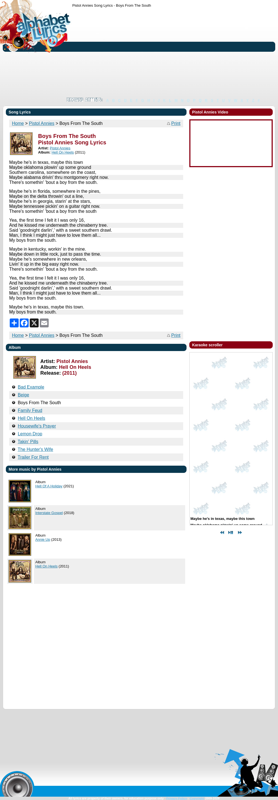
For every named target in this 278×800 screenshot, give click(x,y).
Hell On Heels (62, 152)
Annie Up (42, 539)
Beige (23, 394)
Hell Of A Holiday (49, 486)
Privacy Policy (176, 798)
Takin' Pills (28, 441)
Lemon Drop (30, 433)
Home (18, 123)
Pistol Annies (41, 123)
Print (175, 123)
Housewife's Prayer (37, 426)
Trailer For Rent (33, 457)
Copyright (197, 798)
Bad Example (31, 387)
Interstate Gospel (49, 513)
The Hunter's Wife (35, 449)
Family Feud (30, 410)
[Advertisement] (153, 52)
